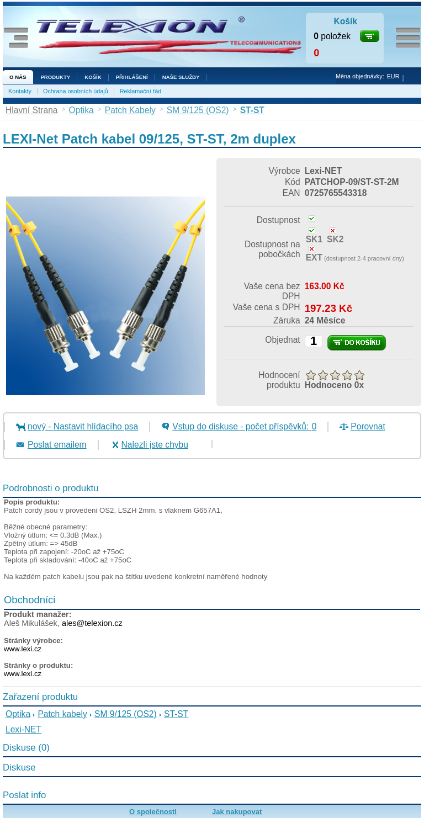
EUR (393, 76)
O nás (17, 77)
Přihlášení (132, 77)
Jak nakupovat (237, 812)
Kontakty (19, 91)
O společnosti (153, 812)
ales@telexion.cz (92, 623)
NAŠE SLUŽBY (181, 77)
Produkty (55, 77)
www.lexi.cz (22, 649)
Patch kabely (62, 714)
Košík (92, 77)
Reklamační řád (141, 91)
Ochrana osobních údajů (75, 91)
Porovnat (368, 426)
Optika (18, 714)
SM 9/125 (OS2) (125, 714)
